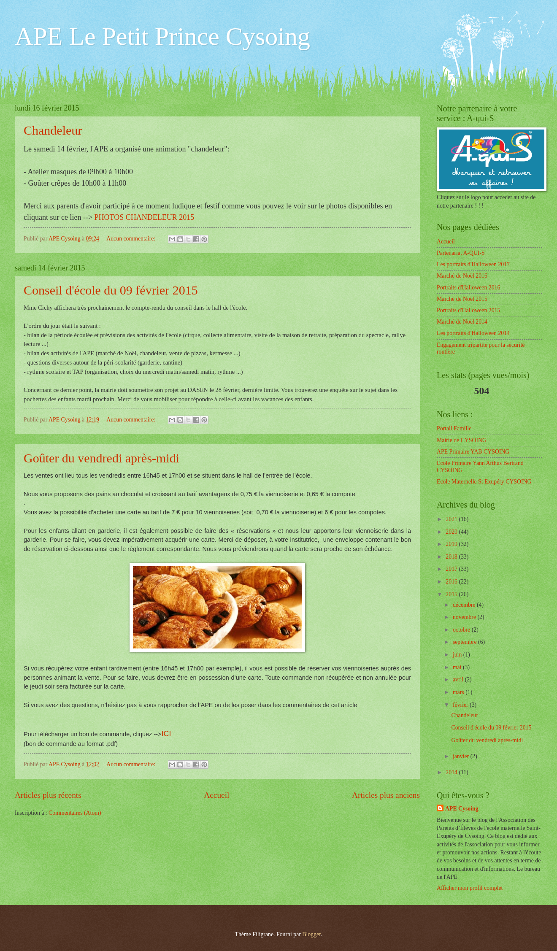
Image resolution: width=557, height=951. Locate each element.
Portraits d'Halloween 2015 (468, 310)
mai (458, 667)
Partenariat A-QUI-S (461, 253)
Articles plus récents (48, 795)
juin (458, 654)
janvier (461, 756)
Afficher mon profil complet (470, 888)
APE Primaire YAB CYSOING (473, 451)
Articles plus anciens (386, 795)
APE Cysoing (462, 808)
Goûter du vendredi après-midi (101, 458)
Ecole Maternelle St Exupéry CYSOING (484, 481)
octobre (462, 630)
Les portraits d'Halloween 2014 (473, 333)
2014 (452, 772)
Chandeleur (53, 130)
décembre (465, 605)
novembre (465, 617)
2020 (452, 532)
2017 (452, 569)
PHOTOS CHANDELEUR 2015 (145, 217)
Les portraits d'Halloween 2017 (473, 264)
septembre (465, 642)
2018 (452, 557)
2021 (452, 519)
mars (459, 692)
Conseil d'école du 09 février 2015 (111, 290)
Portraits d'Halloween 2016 (468, 287)
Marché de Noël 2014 (462, 322)
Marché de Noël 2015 (462, 299)
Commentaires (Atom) (75, 813)
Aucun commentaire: (131, 238)
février (461, 705)
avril (459, 679)
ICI (166, 733)
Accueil (216, 795)
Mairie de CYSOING (462, 440)
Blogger (311, 934)
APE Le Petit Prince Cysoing (162, 36)
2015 (452, 594)
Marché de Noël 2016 (462, 276)
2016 (452, 581)
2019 (452, 544)
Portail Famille (454, 428)
